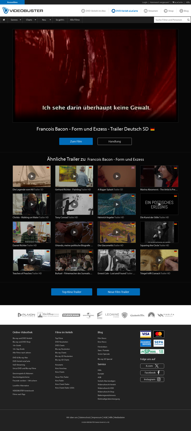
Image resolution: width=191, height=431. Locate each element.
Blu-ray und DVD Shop (21, 342)
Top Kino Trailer (71, 292)
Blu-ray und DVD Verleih (22, 338)
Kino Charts (59, 372)
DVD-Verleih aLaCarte (127, 10)
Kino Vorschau (61, 368)
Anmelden (12, 2)
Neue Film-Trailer (118, 292)
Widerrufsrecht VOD (106, 388)
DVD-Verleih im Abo (96, 10)
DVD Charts (59, 345)
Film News (102, 338)
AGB (99, 377)
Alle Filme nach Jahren (22, 352)
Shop (171, 10)
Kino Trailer (59, 380)
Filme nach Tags (19, 394)
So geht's (60, 19)
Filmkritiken (102, 346)
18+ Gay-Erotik (18, 349)
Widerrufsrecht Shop (106, 391)
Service (102, 364)
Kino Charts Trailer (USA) (64, 388)
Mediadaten (119, 417)
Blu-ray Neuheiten (62, 349)
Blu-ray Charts (60, 352)
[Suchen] (188, 19)
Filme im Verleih (64, 332)
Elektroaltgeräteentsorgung (109, 399)
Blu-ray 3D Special (105, 359)
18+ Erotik (17, 345)
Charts (29, 19)
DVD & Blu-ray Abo (20, 357)
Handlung (114, 141)
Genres (14, 19)
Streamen (153, 10)
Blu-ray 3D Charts (62, 360)
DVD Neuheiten (61, 342)
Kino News (102, 342)
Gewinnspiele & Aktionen (23, 373)
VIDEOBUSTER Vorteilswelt (23, 390)
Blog (186, 10)
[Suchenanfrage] (172, 20)
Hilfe (99, 370)
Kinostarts (59, 364)
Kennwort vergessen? (160, 2)
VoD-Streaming (19, 364)
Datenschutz (84, 417)
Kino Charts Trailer (62, 384)
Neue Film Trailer (62, 377)
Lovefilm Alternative (21, 385)
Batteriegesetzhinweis (107, 395)
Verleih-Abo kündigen (106, 381)
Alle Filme (75, 19)
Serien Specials (104, 354)
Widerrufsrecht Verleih (107, 384)
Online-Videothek (22, 332)
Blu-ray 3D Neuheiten (64, 356)
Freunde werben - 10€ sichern (25, 380)
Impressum (97, 417)
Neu (44, 19)
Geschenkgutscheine (21, 377)
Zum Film (76, 141)
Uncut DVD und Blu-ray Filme (24, 368)
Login (144, 2)
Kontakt (101, 373)
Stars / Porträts (103, 350)
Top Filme (59, 338)
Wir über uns (72, 417)
